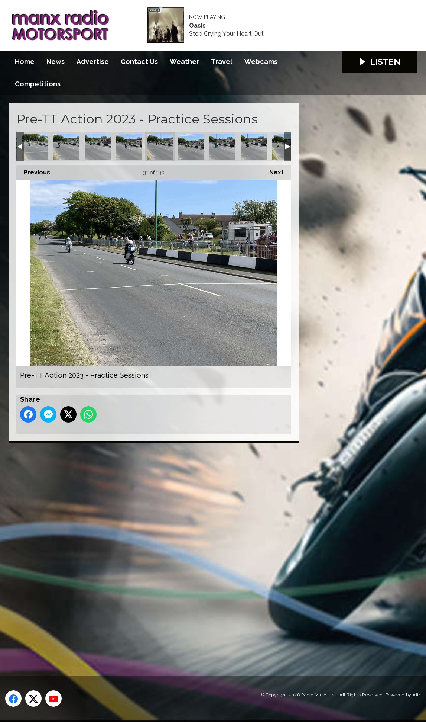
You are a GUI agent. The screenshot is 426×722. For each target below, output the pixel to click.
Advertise (93, 61)
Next (273, 170)
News (55, 61)
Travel (221, 61)
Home (25, 61)
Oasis (197, 25)
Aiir (416, 694)
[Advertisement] (148, 550)
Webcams (260, 61)
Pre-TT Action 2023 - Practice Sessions (35, 147)
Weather (184, 61)
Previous (33, 170)
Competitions (38, 84)
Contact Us (139, 61)
